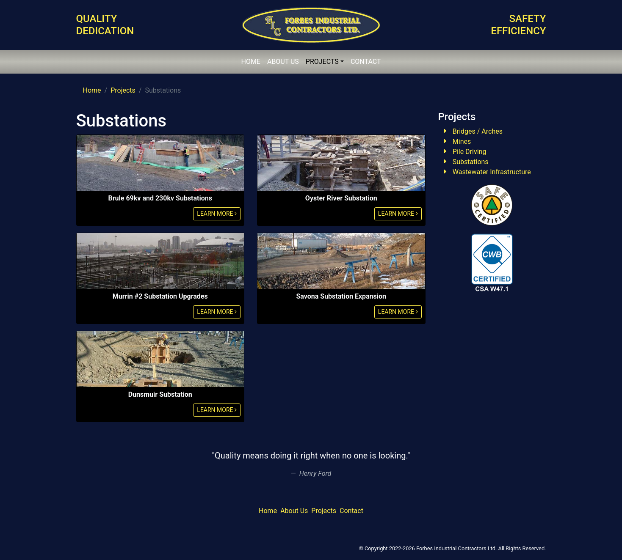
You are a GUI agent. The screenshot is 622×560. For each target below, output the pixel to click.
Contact (351, 511)
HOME (250, 62)
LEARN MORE (217, 213)
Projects (123, 90)
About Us (294, 511)
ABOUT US (283, 62)
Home (92, 90)
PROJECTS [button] (322, 62)
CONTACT (366, 62)
